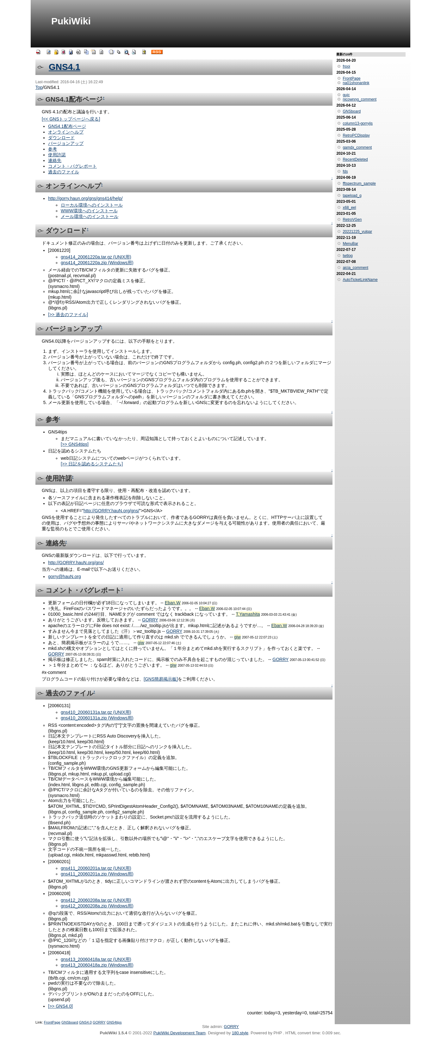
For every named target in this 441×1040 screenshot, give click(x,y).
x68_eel (349, 207)
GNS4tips (114, 1022)
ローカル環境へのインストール (92, 205)
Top (39, 87)
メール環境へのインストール (89, 216)
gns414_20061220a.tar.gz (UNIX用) (96, 256)
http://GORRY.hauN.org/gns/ (111, 510)
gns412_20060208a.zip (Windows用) (97, 905)
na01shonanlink (356, 83)
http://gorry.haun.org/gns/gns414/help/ (85, 198)
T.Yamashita (248, 614)
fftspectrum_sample (359, 183)
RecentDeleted (355, 159)
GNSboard (69, 1022)
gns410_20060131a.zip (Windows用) (97, 717)
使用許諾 (57, 154)
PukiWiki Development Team (179, 1033)
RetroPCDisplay (356, 135)
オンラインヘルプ (66, 131)
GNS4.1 (64, 67)
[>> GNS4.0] (60, 1006)
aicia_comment (355, 267)
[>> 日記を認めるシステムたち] (92, 463)
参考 (52, 149)
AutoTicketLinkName (360, 279)
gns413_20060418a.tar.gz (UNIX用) (96, 959)
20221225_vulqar (357, 231)
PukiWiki (71, 21)
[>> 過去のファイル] (68, 314)
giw (237, 636)
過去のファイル (63, 171)
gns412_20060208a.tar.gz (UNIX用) (96, 900)
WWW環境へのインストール (89, 210)
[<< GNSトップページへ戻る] (71, 118)
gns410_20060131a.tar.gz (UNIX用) (96, 712)
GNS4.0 (85, 1022)
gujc (346, 95)
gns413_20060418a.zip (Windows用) (97, 965)
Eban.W (173, 602)
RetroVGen (352, 219)
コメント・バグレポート (72, 166)
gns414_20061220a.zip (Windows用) (97, 262)
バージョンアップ (66, 143)
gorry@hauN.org (64, 576)
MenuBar (350, 243)
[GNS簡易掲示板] (161, 679)
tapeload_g (352, 195)
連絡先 (54, 160)
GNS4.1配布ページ (67, 126)
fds (345, 171)
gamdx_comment (357, 147)
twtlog (347, 255)
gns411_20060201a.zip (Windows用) (97, 873)
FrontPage (52, 1022)
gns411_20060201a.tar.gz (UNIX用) (96, 868)
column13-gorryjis (358, 123)
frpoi (346, 66)
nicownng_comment (359, 99)
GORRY (150, 619)
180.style (240, 1033)
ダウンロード (61, 137)
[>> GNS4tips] (75, 444)
